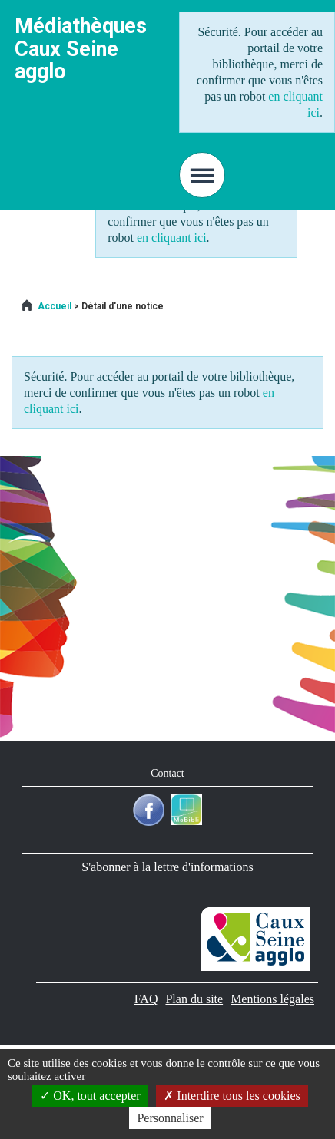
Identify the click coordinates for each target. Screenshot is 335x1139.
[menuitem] (54, 307)
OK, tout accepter (90, 1095)
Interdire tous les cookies (232, 1095)
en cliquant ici (172, 237)
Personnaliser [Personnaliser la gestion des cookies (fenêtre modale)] (170, 1117)
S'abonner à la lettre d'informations (167, 866)
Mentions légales (272, 998)
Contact (167, 773)
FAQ (146, 998)
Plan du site (194, 998)
